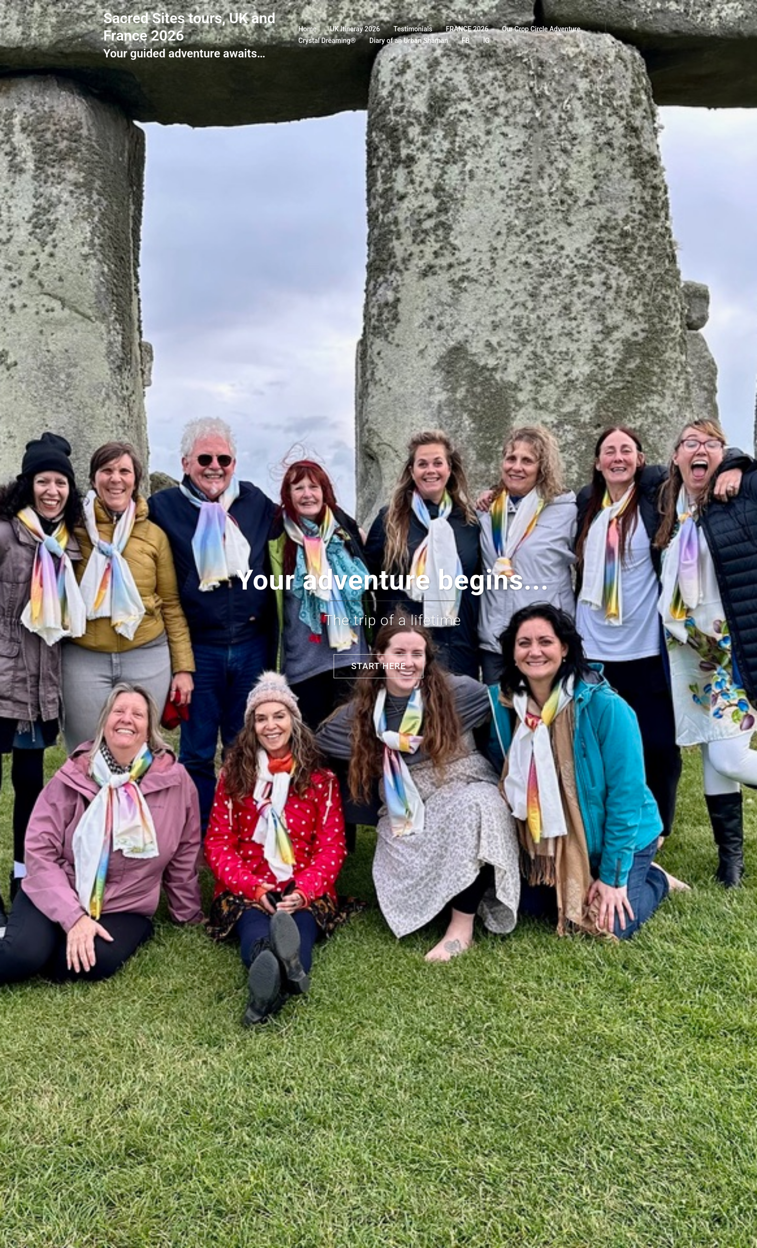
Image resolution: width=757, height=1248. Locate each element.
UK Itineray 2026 (355, 29)
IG (486, 40)
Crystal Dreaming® (327, 40)
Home (307, 29)
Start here (378, 666)
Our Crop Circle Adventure (541, 29)
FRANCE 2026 (467, 29)
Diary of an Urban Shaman (408, 40)
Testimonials (413, 29)
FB (466, 40)
